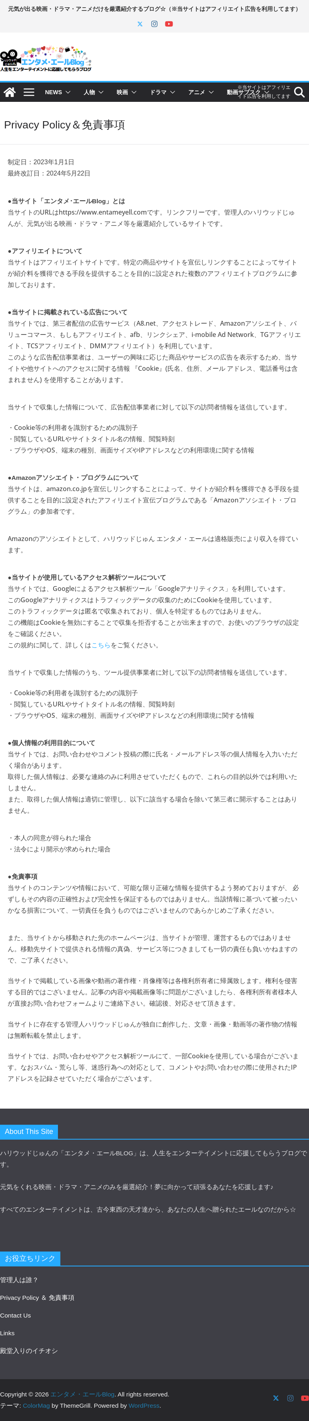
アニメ (196, 92)
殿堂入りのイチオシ (29, 1350)
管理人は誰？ (19, 1279)
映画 (122, 92)
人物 (89, 92)
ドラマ (158, 92)
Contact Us (15, 1315)
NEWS (53, 92)
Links (7, 1333)
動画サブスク (244, 92)
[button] (66, 92)
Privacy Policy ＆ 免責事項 (37, 1297)
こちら (101, 645)
